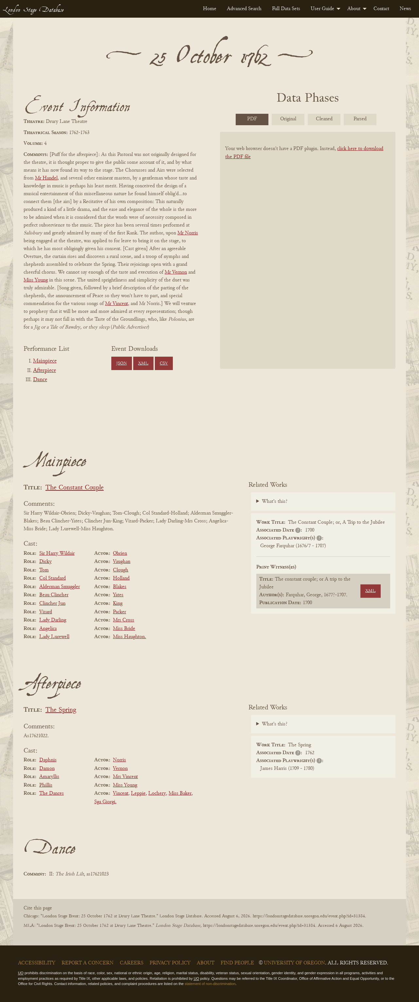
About (353, 8)
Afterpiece (44, 371)
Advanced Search (244, 8)
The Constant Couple (75, 487)
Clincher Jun (52, 603)
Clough (120, 570)
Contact (381, 8)
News (405, 8)
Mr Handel (46, 178)
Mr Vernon (176, 272)
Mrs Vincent (125, 776)
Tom (44, 570)
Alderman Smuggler (59, 586)
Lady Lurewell (54, 636)
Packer (119, 612)
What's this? (274, 501)
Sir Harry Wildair (57, 553)
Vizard (45, 612)
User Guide (322, 8)
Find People (237, 963)
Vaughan (121, 561)
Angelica (48, 628)
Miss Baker (180, 793)
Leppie (138, 793)
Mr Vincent (116, 303)
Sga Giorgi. (105, 802)
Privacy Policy (170, 963)
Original (288, 119)
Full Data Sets (286, 8)
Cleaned (324, 119)
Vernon (120, 768)
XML (143, 363)
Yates (118, 595)
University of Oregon (294, 963)
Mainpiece (45, 361)
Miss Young (36, 280)
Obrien (120, 553)
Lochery (157, 793)
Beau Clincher (53, 595)
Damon (47, 768)
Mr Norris (187, 233)
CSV (164, 363)
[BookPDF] (307, 259)
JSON (121, 363)
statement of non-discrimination (210, 984)
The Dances (51, 793)
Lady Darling (52, 620)
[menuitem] (210, 9)
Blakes (119, 586)
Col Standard (52, 578)
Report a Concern (88, 963)
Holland (121, 578)
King (117, 603)
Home (209, 8)
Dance (40, 380)
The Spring (61, 710)
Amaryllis (49, 776)
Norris (119, 760)
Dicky (45, 561)
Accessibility (36, 963)
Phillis (45, 785)
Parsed (360, 119)
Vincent (120, 793)
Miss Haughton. (129, 636)
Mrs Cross (123, 620)
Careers (131, 963)
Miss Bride (124, 628)
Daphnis (48, 760)
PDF (252, 119)
